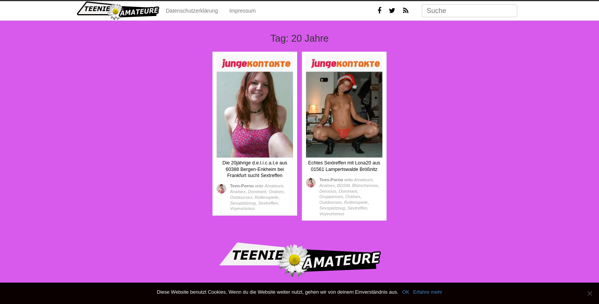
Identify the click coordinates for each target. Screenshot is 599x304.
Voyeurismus (242, 208)
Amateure (273, 186)
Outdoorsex (241, 197)
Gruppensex (331, 196)
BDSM (343, 185)
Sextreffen (268, 203)
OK (406, 292)
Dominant (257, 191)
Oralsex (276, 191)
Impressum (242, 11)
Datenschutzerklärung (192, 11)
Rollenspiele (266, 197)
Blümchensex (365, 185)
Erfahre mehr (427, 292)
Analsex (237, 191)
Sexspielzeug (243, 203)
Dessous (327, 191)
